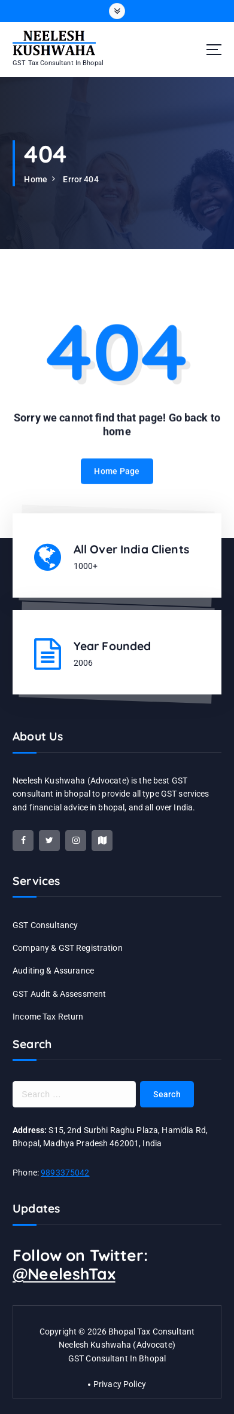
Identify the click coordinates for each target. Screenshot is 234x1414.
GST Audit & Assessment (59, 994)
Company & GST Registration (68, 948)
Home (35, 179)
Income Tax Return (48, 1016)
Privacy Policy (119, 1384)
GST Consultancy (45, 925)
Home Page (116, 480)
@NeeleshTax (64, 1274)
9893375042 (65, 1172)
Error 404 (80, 179)
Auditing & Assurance (53, 970)
